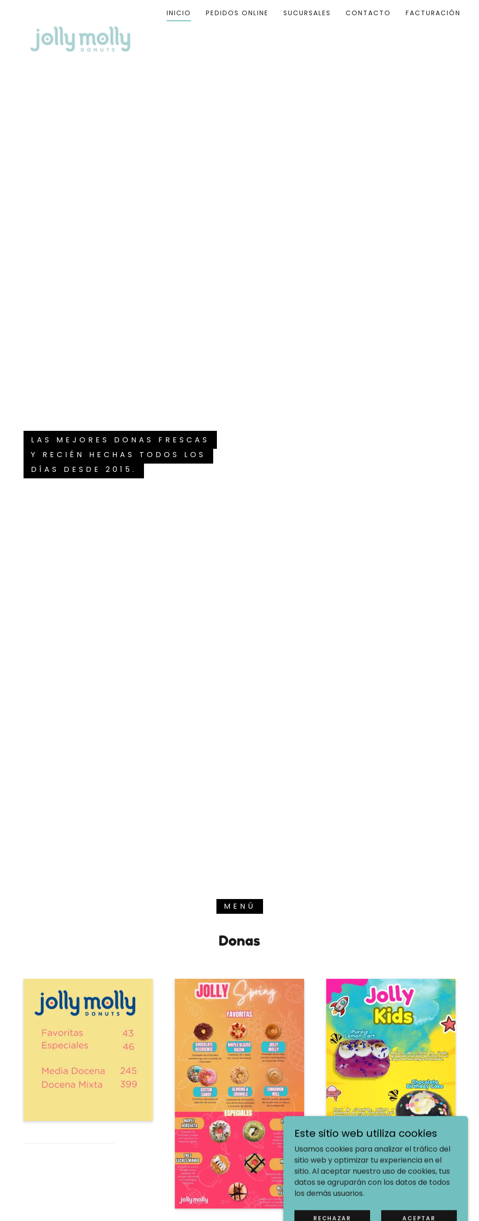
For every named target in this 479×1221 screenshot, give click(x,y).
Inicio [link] (179, 13)
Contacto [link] (368, 13)
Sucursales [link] (307, 13)
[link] (80, 11)
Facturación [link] (433, 13)
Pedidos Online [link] (237, 13)
